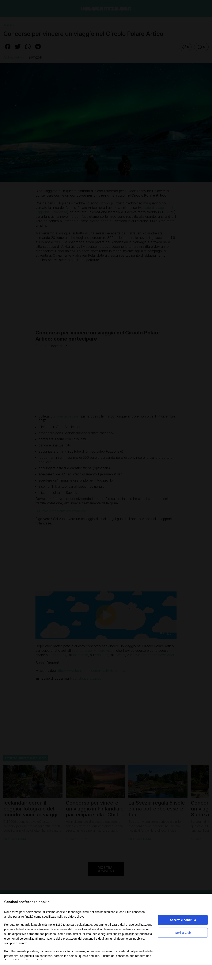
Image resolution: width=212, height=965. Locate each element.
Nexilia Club (183, 932)
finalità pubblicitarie (125, 934)
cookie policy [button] (73, 916)
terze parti (69, 924)
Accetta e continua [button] (183, 920)
